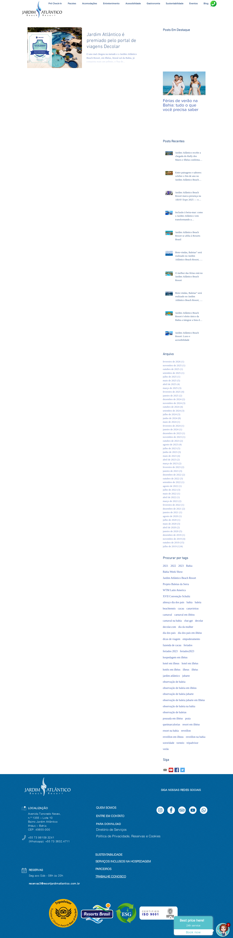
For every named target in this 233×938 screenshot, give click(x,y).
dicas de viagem (171, 639)
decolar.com (169, 626)
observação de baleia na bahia (179, 706)
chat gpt (188, 620)
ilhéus (195, 669)
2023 (181, 565)
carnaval (167, 614)
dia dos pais (169, 632)
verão (166, 749)
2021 (165, 565)
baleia (198, 602)
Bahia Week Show (173, 571)
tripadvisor (192, 742)
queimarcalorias (171, 724)
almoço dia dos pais (173, 602)
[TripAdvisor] (182, 810)
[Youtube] (193, 810)
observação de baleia (174, 681)
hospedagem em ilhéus (175, 657)
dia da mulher (185, 626)
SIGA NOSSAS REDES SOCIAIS (181, 789)
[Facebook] (171, 810)
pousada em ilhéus (173, 718)
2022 (173, 565)
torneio (180, 742)
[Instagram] (160, 810)
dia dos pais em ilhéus (190, 632)
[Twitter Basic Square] (182, 770)
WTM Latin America (174, 590)
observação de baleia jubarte (178, 694)
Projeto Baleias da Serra (176, 584)
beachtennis (169, 608)
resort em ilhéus (191, 724)
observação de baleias (175, 712)
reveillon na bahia (195, 736)
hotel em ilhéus (190, 663)
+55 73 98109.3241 (41, 837)
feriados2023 (187, 651)
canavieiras (192, 608)
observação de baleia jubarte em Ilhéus (184, 700)
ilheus (186, 669)
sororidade (168, 742)
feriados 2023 (170, 651)
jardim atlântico (171, 675)
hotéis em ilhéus (172, 669)
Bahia (189, 565)
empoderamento (191, 639)
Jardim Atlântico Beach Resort (179, 578)
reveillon (186, 730)
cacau (181, 608)
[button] (111, 3)
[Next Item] (199, 83)
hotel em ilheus (171, 663)
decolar (199, 620)
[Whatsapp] (203, 810)
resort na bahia (171, 730)
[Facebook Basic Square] (177, 770)
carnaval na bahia (172, 620)
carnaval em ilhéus (184, 614)
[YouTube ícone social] (171, 770)
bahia (189, 602)
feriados (188, 645)
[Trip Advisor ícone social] (165, 770)
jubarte (186, 675)
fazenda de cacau (172, 645)
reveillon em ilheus (173, 736)
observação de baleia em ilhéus (180, 688)
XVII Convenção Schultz (176, 596)
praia (188, 718)
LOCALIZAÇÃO (38, 808)
